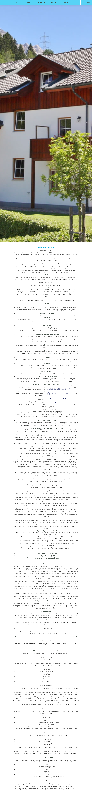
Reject (53, 398)
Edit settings (59, 402)
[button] (82, 2)
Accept (66, 398)
